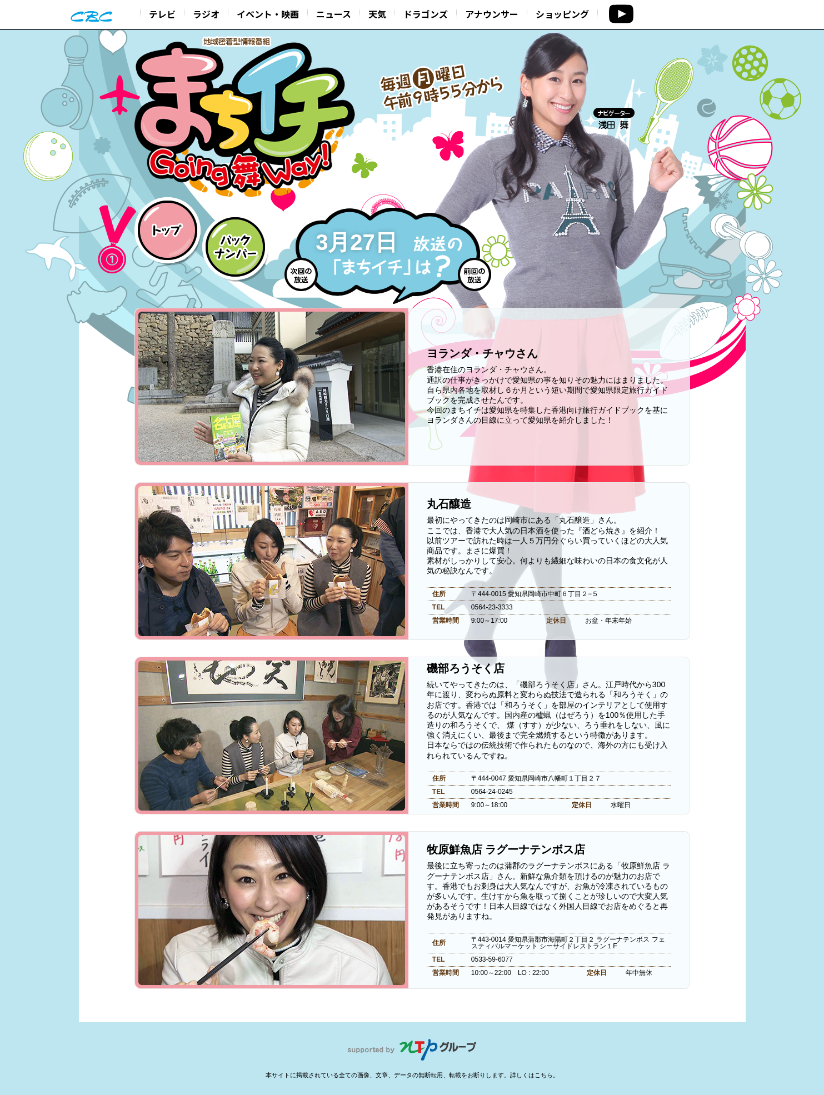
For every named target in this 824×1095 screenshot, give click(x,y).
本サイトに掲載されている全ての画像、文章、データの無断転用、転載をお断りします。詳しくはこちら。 (412, 1075)
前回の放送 (474, 274)
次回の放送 (301, 274)
